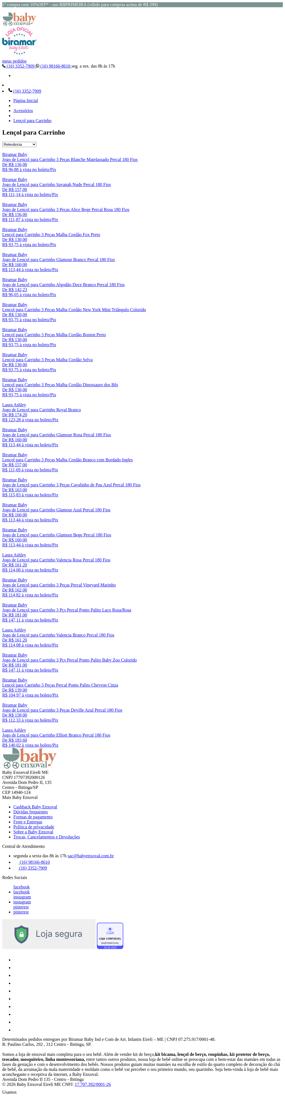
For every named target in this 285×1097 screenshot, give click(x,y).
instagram (22, 897)
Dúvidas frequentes (30, 811)
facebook (21, 887)
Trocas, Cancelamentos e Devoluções (46, 836)
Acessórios (23, 110)
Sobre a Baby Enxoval (33, 831)
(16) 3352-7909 (19, 66)
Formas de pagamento (33, 816)
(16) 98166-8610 (54, 66)
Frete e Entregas (27, 821)
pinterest (21, 907)
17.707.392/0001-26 (93, 1084)
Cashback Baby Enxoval (35, 806)
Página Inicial (25, 100)
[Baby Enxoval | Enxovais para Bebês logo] (19, 24)
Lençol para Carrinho (32, 120)
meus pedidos (14, 61)
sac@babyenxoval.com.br (91, 855)
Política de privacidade (33, 826)
